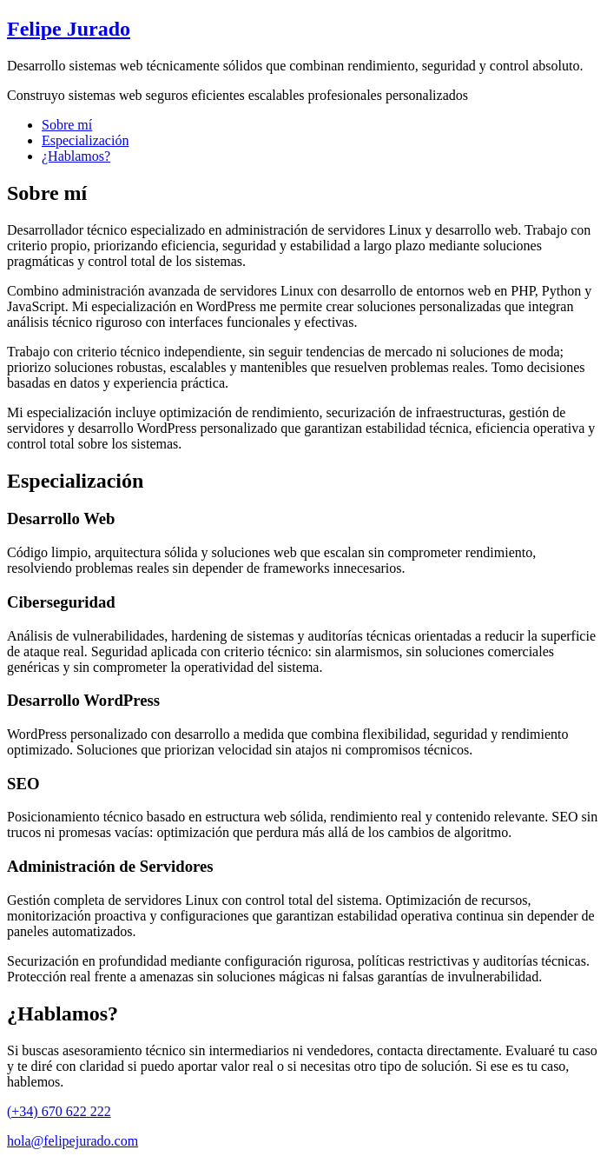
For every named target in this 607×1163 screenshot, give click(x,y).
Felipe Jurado (68, 28)
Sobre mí (67, 124)
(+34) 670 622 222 (59, 1111)
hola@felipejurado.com (72, 1140)
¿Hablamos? (76, 156)
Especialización (85, 140)
